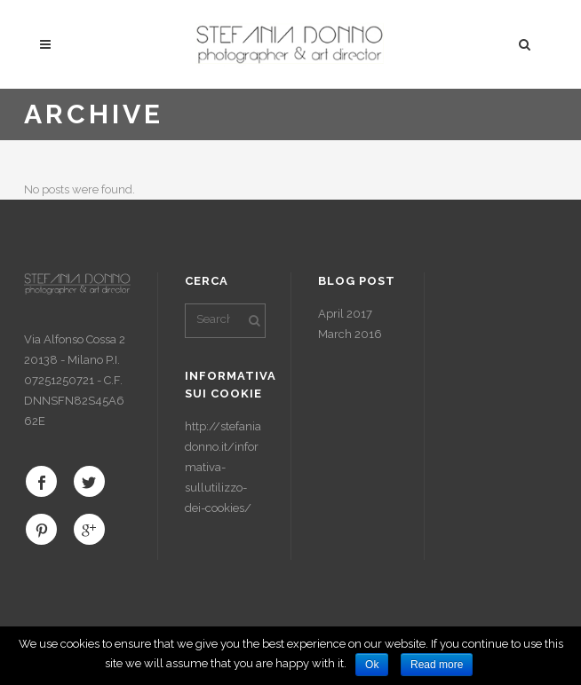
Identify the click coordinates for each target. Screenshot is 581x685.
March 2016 (350, 334)
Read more (436, 664)
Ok (371, 664)
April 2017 (345, 313)
